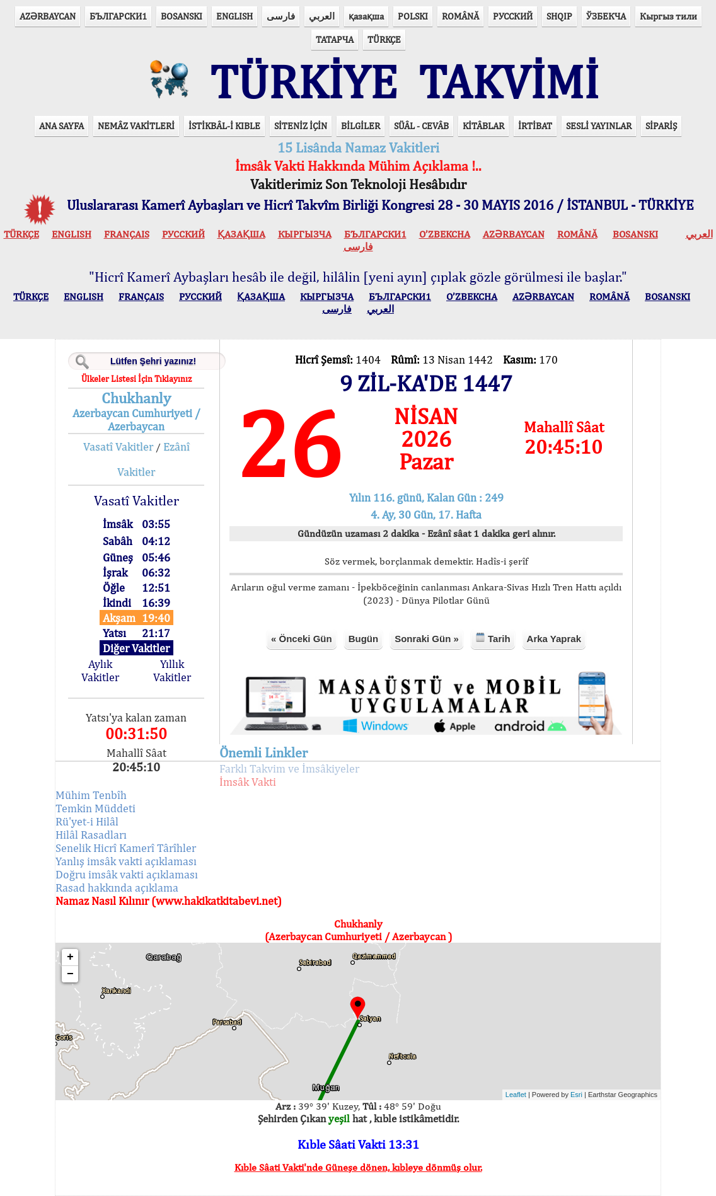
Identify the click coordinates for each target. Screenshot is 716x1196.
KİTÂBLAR (483, 125)
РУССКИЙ (513, 16)
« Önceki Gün (301, 638)
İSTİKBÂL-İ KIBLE (224, 125)
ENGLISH (234, 16)
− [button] (70, 974)
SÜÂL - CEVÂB (421, 125)
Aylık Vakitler (100, 670)
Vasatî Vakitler (118, 446)
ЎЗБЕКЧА (606, 16)
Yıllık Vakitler (172, 670)
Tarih (493, 638)
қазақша (366, 16)
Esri (576, 1094)
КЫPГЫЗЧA (305, 234)
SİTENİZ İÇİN (300, 125)
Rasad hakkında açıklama (116, 887)
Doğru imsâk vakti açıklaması (126, 874)
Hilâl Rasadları (91, 834)
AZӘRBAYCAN (48, 16)
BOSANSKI (181, 16)
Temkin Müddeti (95, 808)
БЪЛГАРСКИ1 (118, 16)
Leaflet (515, 1094)
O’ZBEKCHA (444, 234)
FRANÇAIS (126, 234)
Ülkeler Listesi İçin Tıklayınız (136, 379)
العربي (322, 16)
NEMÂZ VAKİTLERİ (136, 125)
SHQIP (559, 16)
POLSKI (413, 16)
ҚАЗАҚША (241, 234)
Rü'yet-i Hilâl (86, 821)
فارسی (281, 16)
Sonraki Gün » (427, 638)
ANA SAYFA (61, 125)
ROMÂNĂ (460, 16)
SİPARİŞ (661, 125)
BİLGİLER (360, 125)
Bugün (363, 638)
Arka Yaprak (554, 638)
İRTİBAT (535, 125)
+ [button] (70, 957)
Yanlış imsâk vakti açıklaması (126, 861)
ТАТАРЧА (335, 39)
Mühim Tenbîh (91, 795)
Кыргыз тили (668, 16)
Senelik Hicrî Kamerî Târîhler (125, 847)
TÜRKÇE (384, 39)
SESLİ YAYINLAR (599, 125)
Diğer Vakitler (136, 648)
